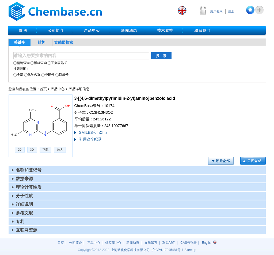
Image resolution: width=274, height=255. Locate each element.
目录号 (61, 75)
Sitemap (190, 250)
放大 (60, 149)
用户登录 (216, 11)
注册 (231, 11)
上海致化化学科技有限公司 (130, 250)
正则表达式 (57, 63)
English (209, 243)
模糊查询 (39, 63)
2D (20, 149)
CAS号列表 (188, 243)
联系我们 (168, 243)
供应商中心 (113, 243)
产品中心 (57, 89)
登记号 (47, 75)
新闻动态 (132, 243)
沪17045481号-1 (167, 250)
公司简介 (75, 243)
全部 (18, 75)
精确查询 (21, 63)
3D (32, 149)
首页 (43, 89)
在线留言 (150, 243)
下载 (45, 149)
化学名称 (32, 75)
